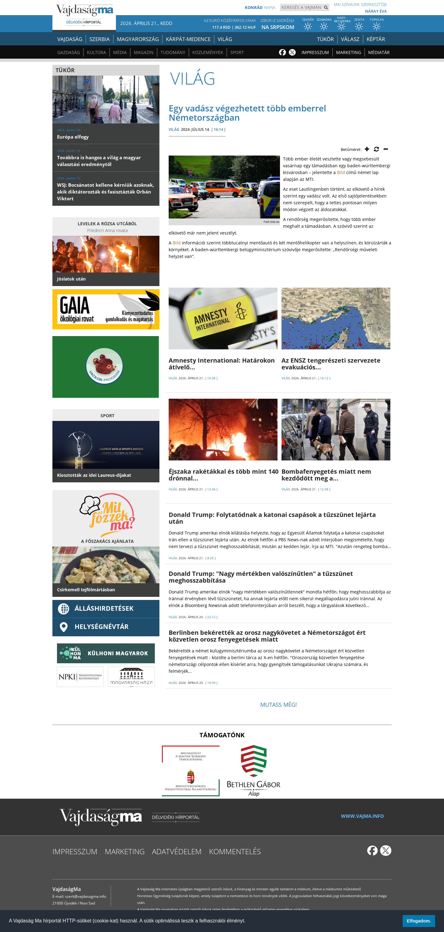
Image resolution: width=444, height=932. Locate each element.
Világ (225, 39)
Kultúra (96, 52)
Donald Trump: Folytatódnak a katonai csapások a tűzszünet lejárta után (272, 518)
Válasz (350, 39)
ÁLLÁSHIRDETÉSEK (95, 608)
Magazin (144, 52)
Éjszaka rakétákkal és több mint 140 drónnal (223, 474)
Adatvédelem (177, 851)
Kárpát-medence (188, 39)
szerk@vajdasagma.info (85, 896)
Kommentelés (235, 851)
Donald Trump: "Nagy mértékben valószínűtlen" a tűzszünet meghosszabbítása (261, 577)
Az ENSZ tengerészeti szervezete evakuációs (331, 363)
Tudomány (173, 52)
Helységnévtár (93, 626)
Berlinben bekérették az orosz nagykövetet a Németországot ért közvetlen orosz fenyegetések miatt (267, 635)
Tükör (325, 39)
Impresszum (315, 52)
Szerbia (99, 39)
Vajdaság (69, 39)
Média (120, 52)
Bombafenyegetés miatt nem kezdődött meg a (326, 474)
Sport (237, 52)
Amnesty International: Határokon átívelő (222, 363)
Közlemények (207, 52)
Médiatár (379, 52)
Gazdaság (68, 52)
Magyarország (138, 39)
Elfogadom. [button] (419, 920)
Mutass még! (278, 704)
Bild (341, 172)
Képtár (376, 39)
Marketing (348, 52)
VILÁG (174, 129)
